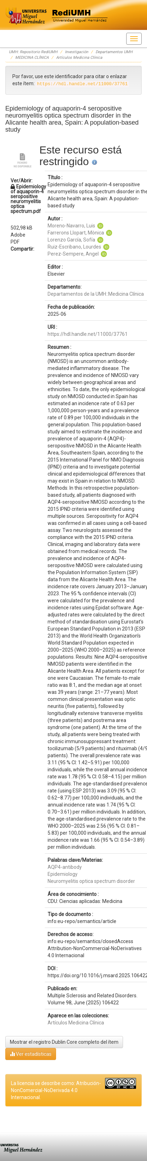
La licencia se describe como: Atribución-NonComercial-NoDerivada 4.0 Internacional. (56, 1090)
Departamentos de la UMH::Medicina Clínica (96, 294)
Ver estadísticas (30, 1054)
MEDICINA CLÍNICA (32, 57)
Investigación (76, 52)
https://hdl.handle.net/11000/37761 (88, 334)
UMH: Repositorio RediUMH (33, 52)
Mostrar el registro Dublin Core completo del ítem (64, 1042)
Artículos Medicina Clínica (79, 57)
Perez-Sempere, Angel (73, 254)
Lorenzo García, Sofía (71, 240)
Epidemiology (63, 874)
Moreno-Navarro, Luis (71, 225)
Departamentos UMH (114, 52)
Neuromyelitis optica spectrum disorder (91, 881)
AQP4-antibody (65, 867)
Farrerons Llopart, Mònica (76, 233)
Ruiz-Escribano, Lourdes (74, 247)
